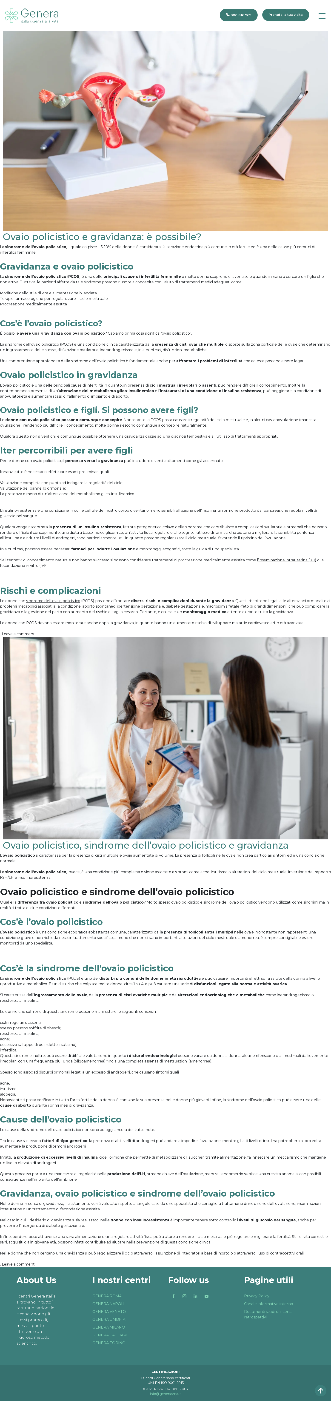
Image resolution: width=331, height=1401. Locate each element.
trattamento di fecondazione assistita (66, 1209)
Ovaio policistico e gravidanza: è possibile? (102, 236)
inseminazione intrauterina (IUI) (287, 560)
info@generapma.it (165, 1394)
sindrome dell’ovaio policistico (98, 361)
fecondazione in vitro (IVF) (24, 565)
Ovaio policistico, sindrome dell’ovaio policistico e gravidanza (145, 845)
